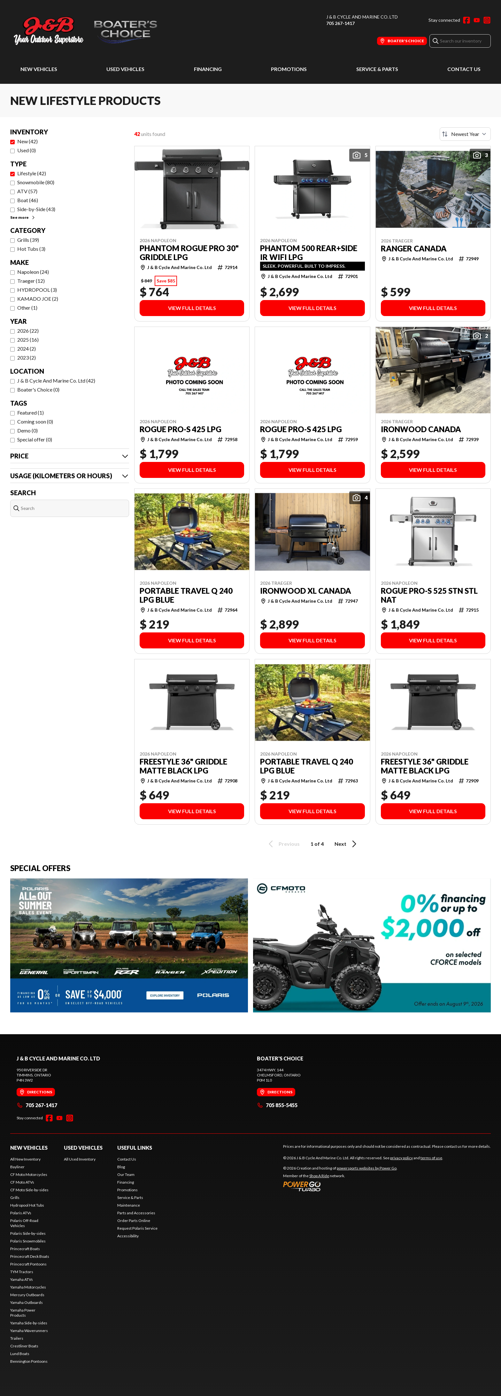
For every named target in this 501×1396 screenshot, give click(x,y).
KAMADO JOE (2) (37, 299)
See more (22, 217)
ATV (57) (27, 191)
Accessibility (128, 1235)
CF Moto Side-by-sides (29, 1189)
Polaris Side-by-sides (28, 1233)
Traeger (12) (31, 281)
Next (346, 844)
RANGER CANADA (414, 248)
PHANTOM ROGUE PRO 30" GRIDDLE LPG (189, 253)
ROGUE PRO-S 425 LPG (180, 429)
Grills (14, 1197)
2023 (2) (26, 357)
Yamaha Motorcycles (28, 1287)
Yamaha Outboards (26, 1302)
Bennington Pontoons (29, 1361)
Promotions (289, 69)
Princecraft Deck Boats (29, 1256)
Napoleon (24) (33, 272)
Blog (121, 1166)
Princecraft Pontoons (28, 1264)
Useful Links (134, 1148)
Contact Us (464, 69)
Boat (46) (27, 200)
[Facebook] (466, 20)
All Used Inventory (80, 1159)
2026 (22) (28, 331)
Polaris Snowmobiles (28, 1241)
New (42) (27, 141)
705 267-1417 (340, 23)
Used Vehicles (125, 69)
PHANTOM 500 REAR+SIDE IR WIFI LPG (308, 253)
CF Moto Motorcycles (28, 1174)
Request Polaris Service (137, 1228)
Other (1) (27, 308)
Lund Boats (19, 1353)
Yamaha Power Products (22, 1313)
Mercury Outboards (27, 1294)
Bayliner (17, 1166)
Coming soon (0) (35, 421)
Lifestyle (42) (31, 173)
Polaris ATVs (20, 1212)
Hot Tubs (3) (31, 249)
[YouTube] (477, 20)
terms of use (431, 1157)
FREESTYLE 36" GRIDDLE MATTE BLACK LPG (183, 766)
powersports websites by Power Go (367, 1168)
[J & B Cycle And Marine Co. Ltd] (90, 30)
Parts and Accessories (136, 1212)
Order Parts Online (133, 1220)
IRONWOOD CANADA (421, 429)
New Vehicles (38, 69)
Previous (283, 844)
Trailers (16, 1338)
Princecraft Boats (25, 1248)
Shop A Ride (319, 1175)
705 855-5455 (277, 1105)
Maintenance (128, 1205)
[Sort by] (465, 134)
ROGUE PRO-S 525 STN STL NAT (429, 595)
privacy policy (401, 1157)
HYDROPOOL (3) (37, 290)
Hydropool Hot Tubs (27, 1205)
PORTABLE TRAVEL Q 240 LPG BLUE (186, 595)
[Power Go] (340, 1186)
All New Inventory (25, 1159)
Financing (208, 69)
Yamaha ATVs (21, 1279)
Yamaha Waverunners (29, 1330)
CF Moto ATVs (22, 1182)
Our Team (126, 1174)
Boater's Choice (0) (38, 389)
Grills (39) (28, 240)
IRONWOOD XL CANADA (305, 590)
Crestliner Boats (24, 1346)
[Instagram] (487, 20)
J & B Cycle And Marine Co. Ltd (362, 17)
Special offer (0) (34, 439)
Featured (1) (30, 412)
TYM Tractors (21, 1271)
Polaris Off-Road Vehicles (24, 1223)
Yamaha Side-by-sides (28, 1323)
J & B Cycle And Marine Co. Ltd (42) (56, 380)
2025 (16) (28, 340)
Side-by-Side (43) (36, 209)
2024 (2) (26, 348)
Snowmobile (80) (35, 182)
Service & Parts (377, 69)
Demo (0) (27, 430)
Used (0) (26, 150)
